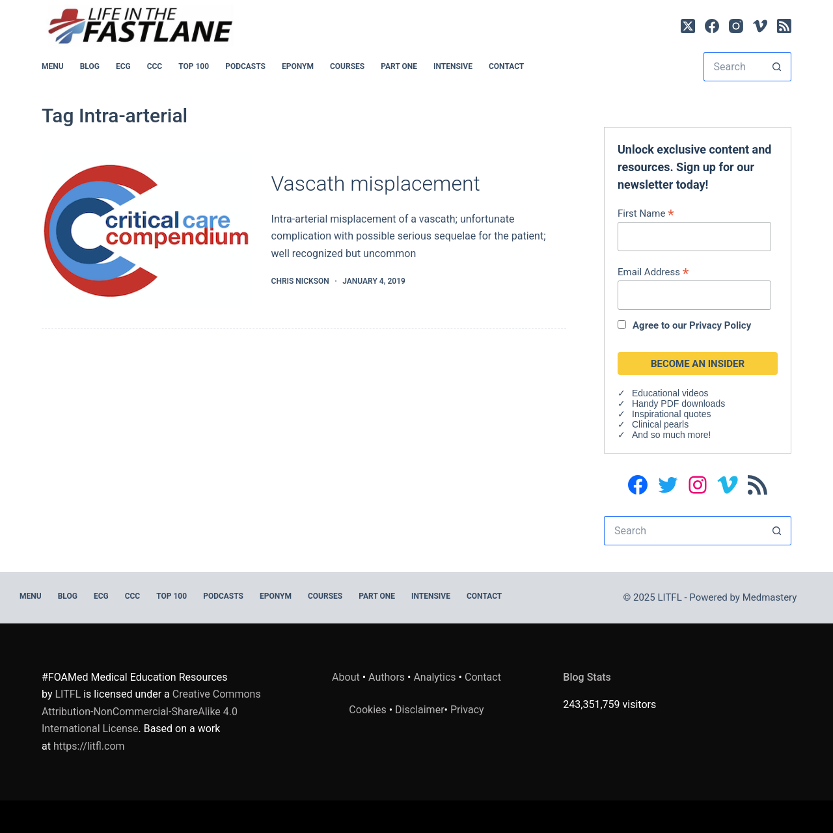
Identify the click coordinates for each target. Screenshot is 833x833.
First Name (646, 213)
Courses (347, 66)
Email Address (653, 272)
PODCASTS (245, 66)
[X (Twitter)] (688, 26)
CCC (155, 66)
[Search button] (776, 66)
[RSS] (784, 26)
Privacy (467, 709)
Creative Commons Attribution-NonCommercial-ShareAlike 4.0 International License (151, 711)
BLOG (90, 66)
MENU (53, 66)
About (346, 677)
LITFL (68, 694)
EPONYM (298, 66)
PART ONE (399, 66)
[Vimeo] (760, 26)
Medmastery (770, 597)
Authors (386, 677)
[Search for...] (732, 66)
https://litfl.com (89, 746)
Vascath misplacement (375, 183)
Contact (506, 66)
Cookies (369, 709)
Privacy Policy (720, 325)
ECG (123, 66)
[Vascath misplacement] (147, 229)
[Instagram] (736, 26)
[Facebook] (712, 26)
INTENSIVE (452, 66)
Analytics (434, 677)
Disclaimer (419, 709)
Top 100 (193, 66)
